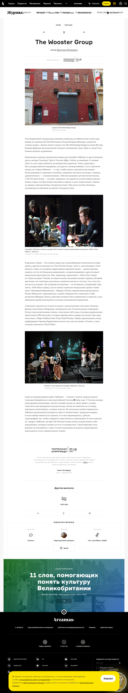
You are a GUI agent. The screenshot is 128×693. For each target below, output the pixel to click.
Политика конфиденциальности (71, 627)
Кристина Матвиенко (67, 50)
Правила (92, 627)
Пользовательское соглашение (40, 627)
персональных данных (33, 682)
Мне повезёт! (114, 13)
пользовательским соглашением (34, 679)
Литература (68, 13)
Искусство (54, 13)
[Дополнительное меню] (66, 3)
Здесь (85, 462)
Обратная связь (106, 627)
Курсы (11, 3)
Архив (58, 25)
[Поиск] (125, 3)
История (41, 13)
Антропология (84, 13)
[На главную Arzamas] (2, 3)
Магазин (58, 3)
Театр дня (68, 25)
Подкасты (22, 3)
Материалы (35, 3)
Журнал (47, 3)
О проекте (19, 627)
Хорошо (108, 678)
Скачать (106, 3)
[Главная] (64, 619)
